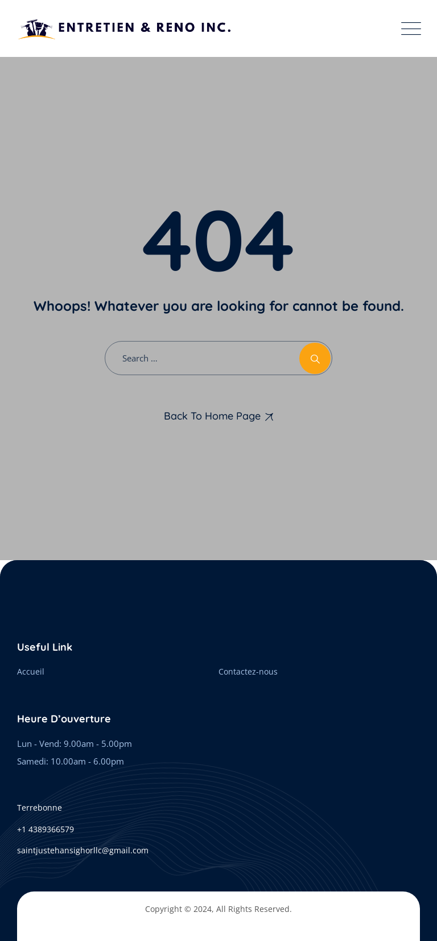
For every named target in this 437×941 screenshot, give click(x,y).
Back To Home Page (212, 415)
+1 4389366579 (45, 829)
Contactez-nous (248, 671)
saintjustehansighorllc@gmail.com (83, 850)
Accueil (30, 671)
